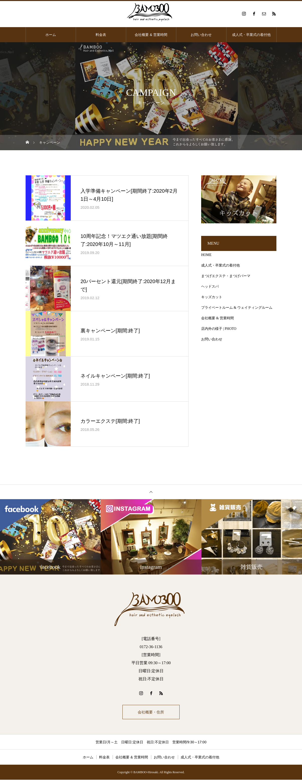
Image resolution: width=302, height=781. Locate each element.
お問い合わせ (201, 35)
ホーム (50, 35)
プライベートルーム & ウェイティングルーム (236, 307)
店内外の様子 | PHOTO (218, 329)
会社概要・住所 (151, 712)
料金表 (101, 35)
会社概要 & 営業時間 (151, 35)
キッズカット (211, 297)
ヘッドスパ (210, 286)
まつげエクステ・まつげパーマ (225, 276)
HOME (206, 255)
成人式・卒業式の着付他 (251, 35)
